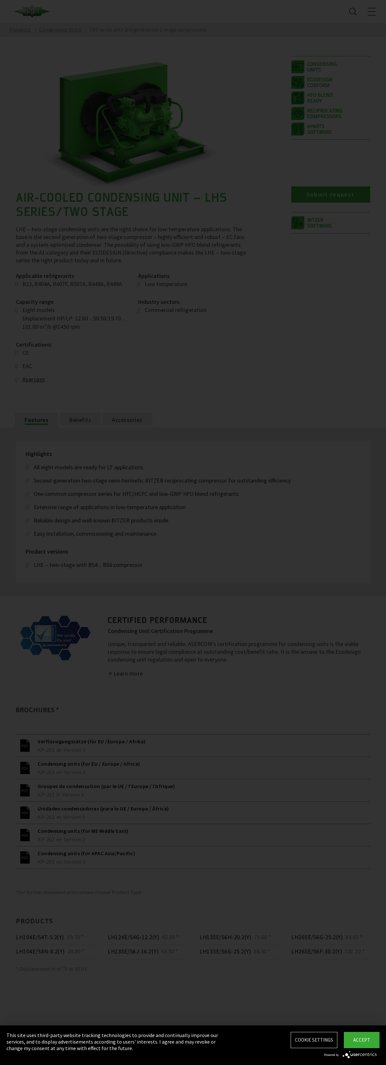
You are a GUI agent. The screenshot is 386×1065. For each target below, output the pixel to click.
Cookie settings (314, 1040)
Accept (361, 1040)
